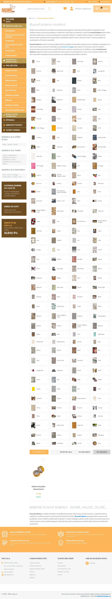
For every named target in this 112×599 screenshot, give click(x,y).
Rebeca (36, 354)
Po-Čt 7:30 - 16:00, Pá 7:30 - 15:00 (59, 2)
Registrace (84, 9)
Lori (76, 243)
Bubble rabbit (79, 100)
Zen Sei (77, 449)
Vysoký (15, 144)
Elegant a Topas (57, 167)
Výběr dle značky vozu (12, 26)
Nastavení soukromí (68, 594)
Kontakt (60, 582)
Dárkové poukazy (12, 125)
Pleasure (98, 330)
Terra (97, 403)
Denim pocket (100, 138)
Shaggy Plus (37, 375)
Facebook (93, 570)
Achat (35, 61)
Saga (35, 365)
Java (56, 224)
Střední (9, 144)
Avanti (36, 81)
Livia (35, 243)
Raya (97, 346)
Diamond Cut (79, 148)
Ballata (77, 81)
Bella (35, 90)
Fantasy (57, 185)
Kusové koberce (11, 75)
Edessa (97, 158)
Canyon (77, 110)
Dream (56, 158)
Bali (55, 81)
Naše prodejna (62, 573)
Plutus (36, 338)
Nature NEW (99, 290)
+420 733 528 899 (92, 2)
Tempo (56, 403)
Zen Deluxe (58, 449)
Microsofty (58, 272)
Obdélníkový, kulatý (9, 157)
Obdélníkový (12, 155)
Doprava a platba (35, 570)
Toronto (57, 412)
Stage (56, 394)
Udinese (77, 421)
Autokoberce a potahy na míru (10, 61)
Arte (76, 71)
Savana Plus (58, 365)
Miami (35, 272)
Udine (56, 421)
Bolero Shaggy (100, 91)
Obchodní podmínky (36, 573)
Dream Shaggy (79, 158)
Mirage (56, 281)
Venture (36, 440)
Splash (97, 384)
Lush (35, 262)
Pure (76, 338)
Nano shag (58, 290)
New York (77, 300)
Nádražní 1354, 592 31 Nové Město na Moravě (17, 2)
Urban (35, 430)
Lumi (76, 252)
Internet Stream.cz (103, 596)
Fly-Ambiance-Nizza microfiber (59, 194)
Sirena (76, 375)
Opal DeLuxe (58, 310)
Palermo (36, 319)
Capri (97, 110)
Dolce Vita (37, 158)
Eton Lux (36, 185)
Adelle (56, 62)
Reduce (57, 355)
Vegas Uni (77, 430)
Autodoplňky (10, 50)
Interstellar (78, 213)
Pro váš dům (10, 65)
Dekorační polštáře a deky (14, 110)
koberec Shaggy (67, 47)
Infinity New (58, 213)
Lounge (36, 252)
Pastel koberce (100, 320)
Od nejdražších (102, 458)
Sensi (97, 365)
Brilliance (57, 100)
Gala (76, 193)
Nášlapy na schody (12, 95)
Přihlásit (75, 9)
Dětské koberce (11, 80)
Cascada (36, 120)
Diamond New (100, 148)
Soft (56, 384)
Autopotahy (9, 41)
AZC (88, 596)
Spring (36, 394)
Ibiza (76, 203)
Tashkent (36, 403)
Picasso (57, 330)
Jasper (36, 224)
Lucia (56, 252)
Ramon (77, 346)
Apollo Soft (58, 71)
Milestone (37, 281)
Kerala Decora (79, 224)
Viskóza (15, 177)
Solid (76, 384)
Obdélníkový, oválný (9, 159)
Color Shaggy (38, 129)
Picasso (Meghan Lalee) (77, 330)
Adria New (78, 62)
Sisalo (97, 375)
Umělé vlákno (7, 177)
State (97, 394)
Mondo (97, 281)
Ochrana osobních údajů (85, 594)
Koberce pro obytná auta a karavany (15, 36)
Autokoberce (10, 31)
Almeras (98, 62)
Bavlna (9, 175)
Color (97, 120)
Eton (97, 177)
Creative (36, 139)
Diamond (57, 148)
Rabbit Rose (37, 346)
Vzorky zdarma (11, 130)
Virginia (77, 440)
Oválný (5, 164)
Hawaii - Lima (58, 203)
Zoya (97, 449)
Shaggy (15, 175)
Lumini (97, 252)
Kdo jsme (60, 570)
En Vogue (98, 167)
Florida (36, 194)
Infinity (97, 203)
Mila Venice (78, 272)
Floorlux (77, 185)
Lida (76, 233)
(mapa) (15, 570)
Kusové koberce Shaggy (98, 223)
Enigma (36, 177)
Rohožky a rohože (11, 105)
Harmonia (37, 203)
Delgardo (77, 138)
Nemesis (36, 300)
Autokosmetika (11, 55)
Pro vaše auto (8, 20)
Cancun (57, 110)
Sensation (78, 365)
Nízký (4, 144)
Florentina (99, 185)
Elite (76, 167)
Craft (97, 129)
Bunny (97, 100)
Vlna (20, 177)
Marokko (77, 262)
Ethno (76, 177)
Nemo (56, 300)
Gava (97, 193)
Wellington (99, 440)
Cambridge (37, 110)
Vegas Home (58, 430)
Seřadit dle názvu (66, 458)
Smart (35, 384)
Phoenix (36, 330)
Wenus (36, 449)
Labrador (36, 233)
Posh (56, 338)
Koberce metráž (11, 85)
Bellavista (57, 90)
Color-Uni (57, 129)
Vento (97, 430)
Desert (36, 148)
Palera (97, 310)
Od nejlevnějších (84, 458)
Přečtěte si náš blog (64, 579)
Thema (36, 413)
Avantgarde (99, 71)
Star (76, 394)
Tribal (35, 421)
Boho (76, 91)
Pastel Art (77, 320)
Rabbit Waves (58, 346)
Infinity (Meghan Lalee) (36, 213)
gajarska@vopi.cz (105, 2)
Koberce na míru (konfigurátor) (10, 115)
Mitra (76, 281)
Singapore (57, 375)
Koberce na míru (11, 70)
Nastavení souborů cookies (38, 576)
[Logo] (9, 8)
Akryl (4, 175)
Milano (97, 272)
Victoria (57, 441)
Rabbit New (99, 338)
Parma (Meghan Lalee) (57, 320)
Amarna (36, 71)
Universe (98, 421)
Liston (97, 233)
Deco (56, 139)
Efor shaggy (37, 167)
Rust (97, 355)
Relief (76, 355)
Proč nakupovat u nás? (65, 576)
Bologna (36, 100)
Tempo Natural (77, 403)
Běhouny (8, 100)
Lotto (97, 243)
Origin (76, 310)
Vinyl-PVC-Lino (10, 90)
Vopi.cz (33, 18)
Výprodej (9, 120)
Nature (77, 290)
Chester (77, 120)
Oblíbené (32, 585)
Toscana (77, 413)
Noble (97, 300)
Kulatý (5, 155)
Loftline (57, 243)
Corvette (77, 129)
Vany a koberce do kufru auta (14, 46)
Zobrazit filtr (41, 458)
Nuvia (35, 310)
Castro (56, 120)
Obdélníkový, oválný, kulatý (11, 162)
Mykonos (36, 291)
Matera (97, 262)
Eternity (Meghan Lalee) (57, 177)
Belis (97, 81)
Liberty (56, 233)
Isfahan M (98, 213)
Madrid (56, 262)
